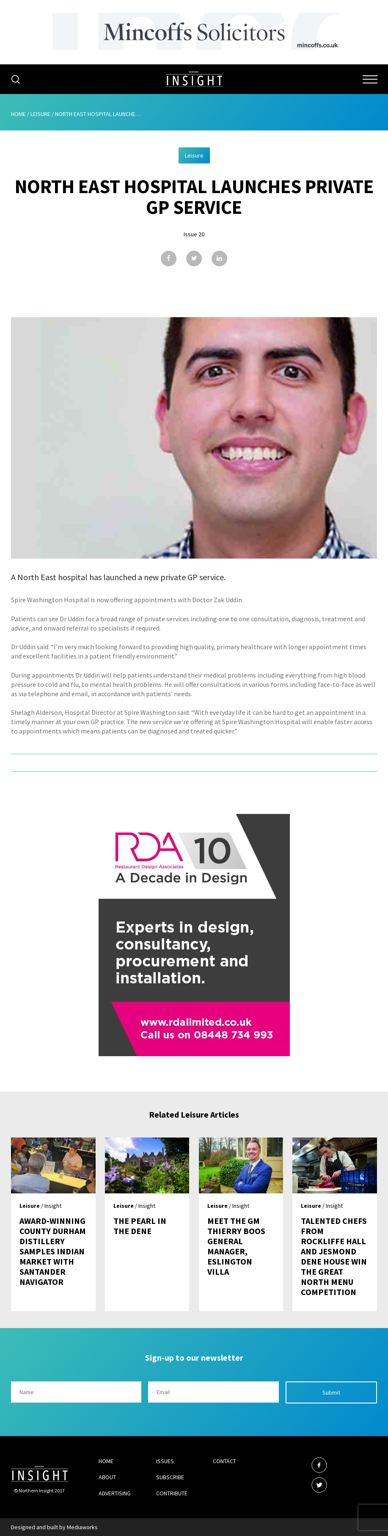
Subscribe (170, 1477)
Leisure (40, 114)
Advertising (115, 1493)
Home (18, 114)
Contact (224, 1461)
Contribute (171, 1493)
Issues (165, 1461)
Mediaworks (82, 1527)
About (107, 1477)
